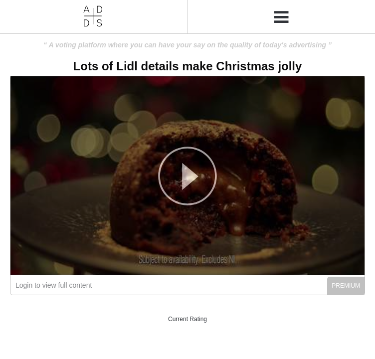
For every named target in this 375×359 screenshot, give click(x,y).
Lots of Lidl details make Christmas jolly (187, 66)
